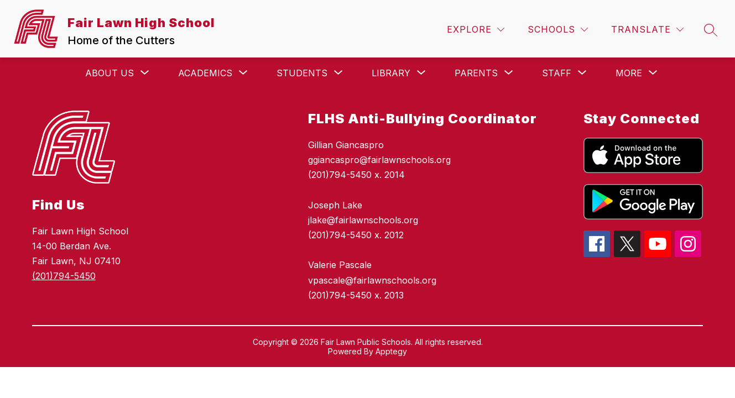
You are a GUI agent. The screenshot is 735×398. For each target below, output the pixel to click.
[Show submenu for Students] (302, 73)
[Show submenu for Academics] (205, 73)
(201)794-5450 (64, 275)
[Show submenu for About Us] (109, 73)
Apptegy (391, 351)
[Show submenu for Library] (391, 73)
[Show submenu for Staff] (556, 73)
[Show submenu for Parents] (476, 73)
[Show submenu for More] (629, 73)
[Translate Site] (647, 29)
